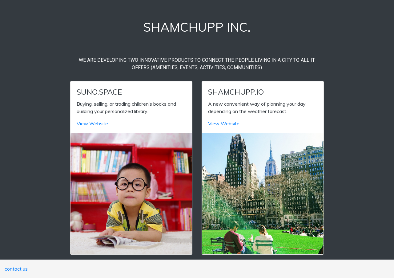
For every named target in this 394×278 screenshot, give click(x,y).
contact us (16, 269)
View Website (92, 123)
